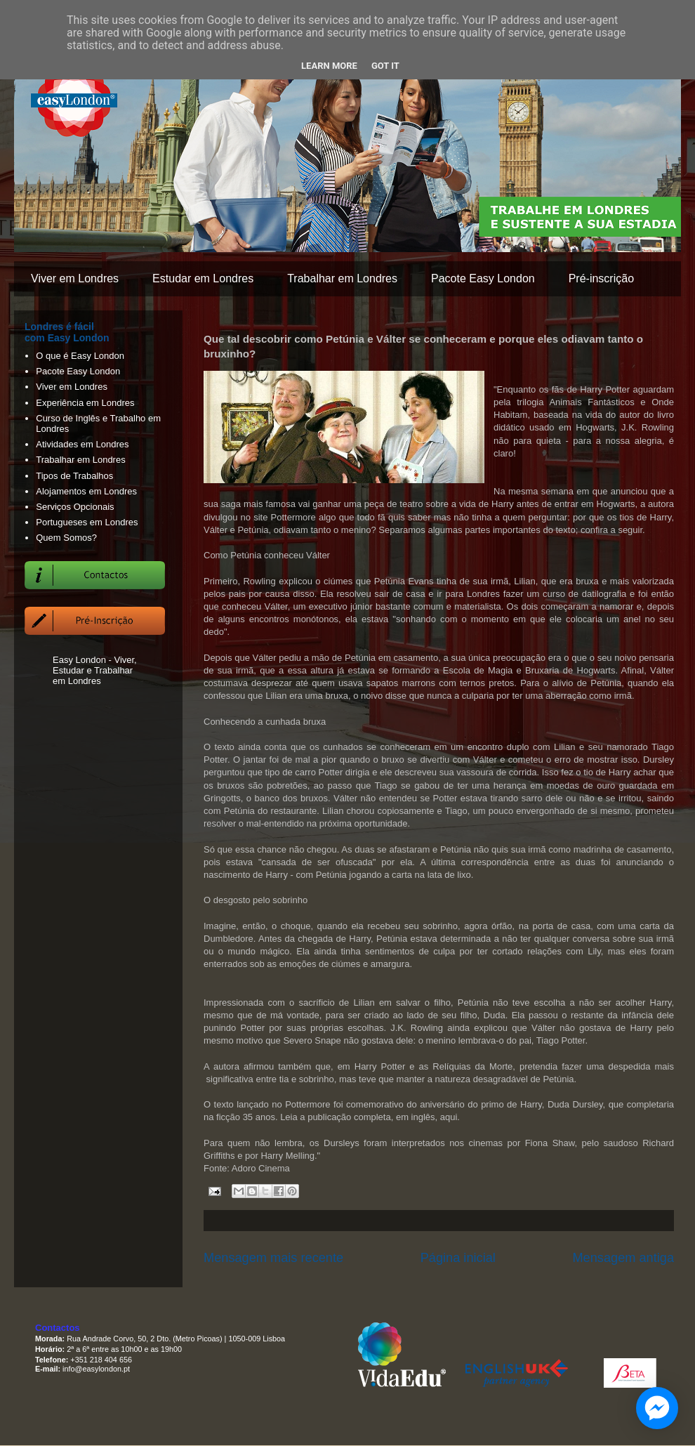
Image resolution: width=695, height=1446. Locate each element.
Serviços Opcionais (75, 506)
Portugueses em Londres (87, 522)
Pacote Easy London (483, 278)
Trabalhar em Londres (342, 278)
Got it (385, 65)
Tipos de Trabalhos (74, 476)
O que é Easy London (80, 355)
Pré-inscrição (601, 278)
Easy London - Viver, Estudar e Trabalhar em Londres (95, 670)
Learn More (329, 65)
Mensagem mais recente (273, 1258)
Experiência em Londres (85, 402)
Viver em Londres (75, 278)
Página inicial (458, 1258)
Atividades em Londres (82, 444)
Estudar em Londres (202, 278)
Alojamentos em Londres (86, 491)
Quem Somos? (66, 537)
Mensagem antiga (623, 1258)
